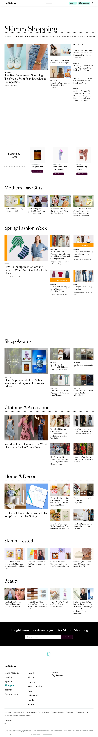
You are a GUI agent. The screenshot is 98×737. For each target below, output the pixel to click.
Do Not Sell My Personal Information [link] (17, 715)
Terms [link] (40, 712)
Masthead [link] (16, 712)
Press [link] (28, 712)
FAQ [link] (22, 712)
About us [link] (7, 712)
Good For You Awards (60, 36)
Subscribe (66, 637)
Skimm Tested (20, 36)
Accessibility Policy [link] (58, 712)
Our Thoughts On (45, 36)
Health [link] (33, 3)
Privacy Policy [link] (36, 734)
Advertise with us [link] (82, 712)
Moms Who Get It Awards (88, 36)
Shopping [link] (49, 3)
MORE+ (56, 3)
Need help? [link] (8, 720)
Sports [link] (40, 3)
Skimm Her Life (73, 36)
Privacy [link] (46, 712)
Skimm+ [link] (9, 690)
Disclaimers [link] (70, 712)
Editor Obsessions (32, 36)
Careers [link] (34, 712)
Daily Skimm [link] (23, 3)
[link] (10, 3)
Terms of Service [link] (47, 734)
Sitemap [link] (7, 724)
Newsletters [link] (11, 694)
